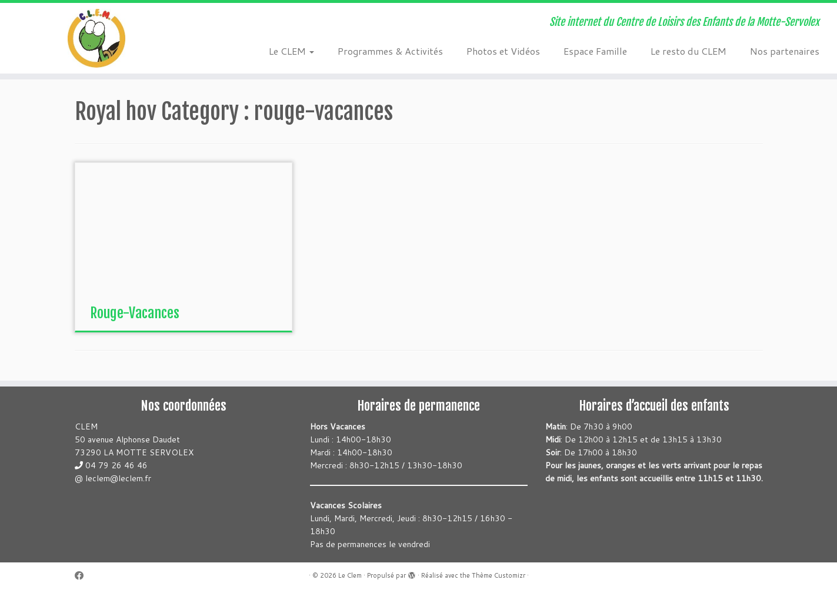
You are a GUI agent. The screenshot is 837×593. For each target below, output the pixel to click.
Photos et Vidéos (503, 51)
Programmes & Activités (390, 51)
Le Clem (350, 575)
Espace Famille (595, 51)
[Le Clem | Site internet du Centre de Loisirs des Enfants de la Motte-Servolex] (96, 38)
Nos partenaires (784, 51)
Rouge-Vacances (134, 313)
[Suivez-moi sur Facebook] (83, 575)
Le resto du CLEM (688, 51)
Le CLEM (291, 51)
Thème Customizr (498, 575)
